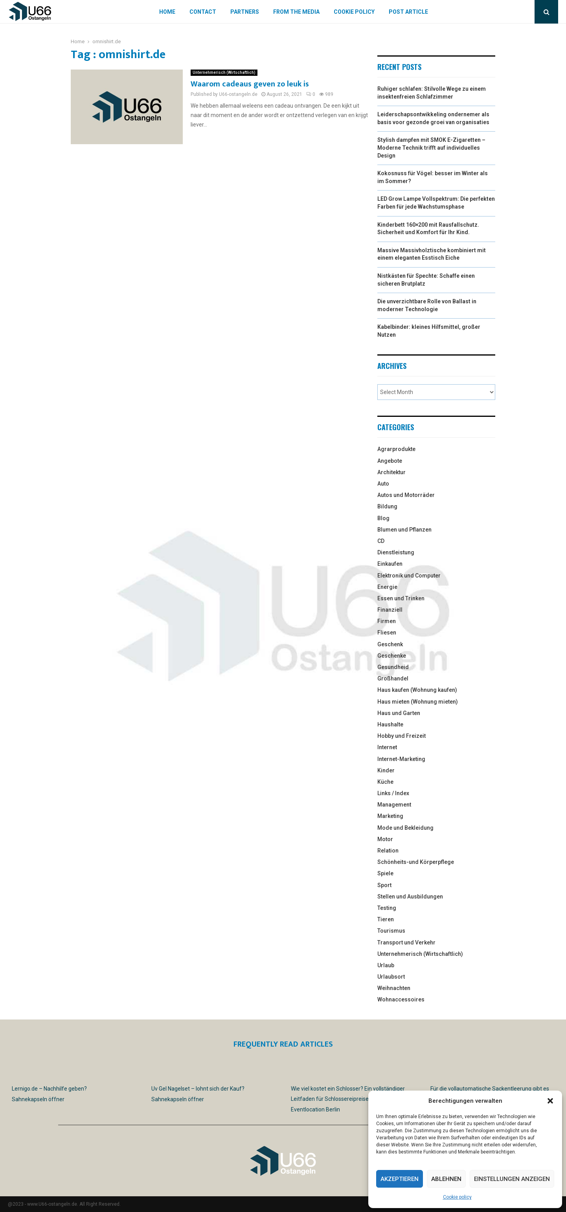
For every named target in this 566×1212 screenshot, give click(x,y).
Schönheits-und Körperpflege (415, 862)
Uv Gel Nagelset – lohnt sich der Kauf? (197, 1088)
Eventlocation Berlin (315, 1109)
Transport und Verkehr (406, 942)
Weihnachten (393, 988)
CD (380, 541)
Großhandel (392, 678)
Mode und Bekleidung (405, 828)
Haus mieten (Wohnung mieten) (417, 702)
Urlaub (385, 965)
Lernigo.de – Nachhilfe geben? (49, 1088)
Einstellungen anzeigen (512, 1179)
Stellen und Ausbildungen (410, 896)
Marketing (390, 816)
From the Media (296, 12)
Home (167, 12)
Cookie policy (457, 1197)
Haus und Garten (398, 713)
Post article (408, 12)
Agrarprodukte (396, 449)
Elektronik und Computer (409, 575)
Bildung (387, 506)
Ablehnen (446, 1179)
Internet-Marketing (401, 759)
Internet (387, 747)
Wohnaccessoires (400, 999)
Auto (383, 483)
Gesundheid (393, 667)
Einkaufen (389, 564)
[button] (550, 1101)
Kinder (386, 770)
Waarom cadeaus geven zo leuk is (250, 84)
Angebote (389, 461)
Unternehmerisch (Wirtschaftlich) (224, 72)
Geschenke (391, 656)
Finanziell (389, 610)
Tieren (385, 919)
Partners (244, 12)
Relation (388, 850)
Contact (202, 12)
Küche (385, 782)
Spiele (385, 873)
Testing (386, 908)
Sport (384, 885)
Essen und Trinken (400, 598)
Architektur (391, 472)
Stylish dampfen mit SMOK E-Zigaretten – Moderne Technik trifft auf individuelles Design (431, 147)
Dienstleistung (395, 552)
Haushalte (390, 724)
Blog (383, 518)
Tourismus (391, 931)
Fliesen (386, 632)
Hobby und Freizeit (401, 736)
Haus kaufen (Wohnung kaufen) (417, 690)
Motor (385, 839)
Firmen (386, 621)
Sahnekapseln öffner (38, 1099)
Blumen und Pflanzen (404, 529)
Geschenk (390, 644)
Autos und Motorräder (406, 495)
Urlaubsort (391, 977)
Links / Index (393, 793)
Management (394, 804)
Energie (387, 587)
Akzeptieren (399, 1179)
